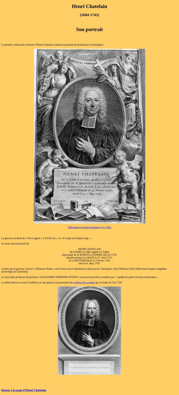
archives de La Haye (84, 282)
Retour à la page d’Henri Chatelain (23, 390)
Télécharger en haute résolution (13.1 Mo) (89, 227)
